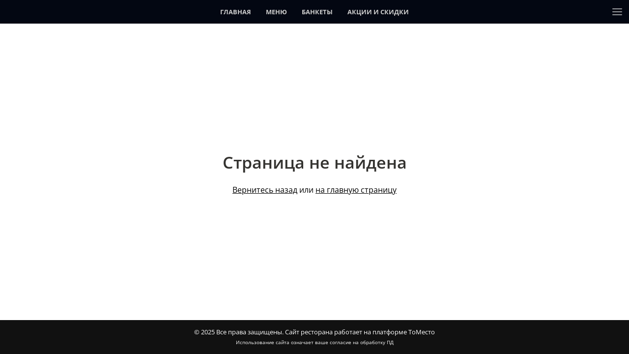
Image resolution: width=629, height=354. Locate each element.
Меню (276, 11)
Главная (235, 11)
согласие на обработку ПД (362, 342)
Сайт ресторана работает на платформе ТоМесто (360, 331)
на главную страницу (356, 189)
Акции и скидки (378, 11)
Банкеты (317, 11)
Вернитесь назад (264, 189)
